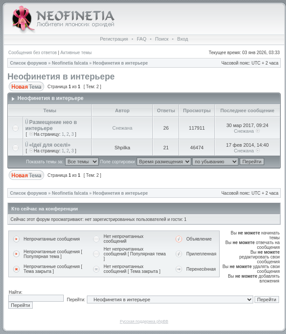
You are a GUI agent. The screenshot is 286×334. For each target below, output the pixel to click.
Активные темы (76, 52)
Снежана (122, 128)
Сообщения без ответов (32, 52)
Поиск (161, 38)
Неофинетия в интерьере (120, 63)
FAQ (141, 38)
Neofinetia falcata (70, 63)
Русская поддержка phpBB (144, 321)
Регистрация (114, 38)
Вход (182, 38)
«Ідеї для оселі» (50, 145)
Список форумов (28, 63)
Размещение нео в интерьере (51, 125)
